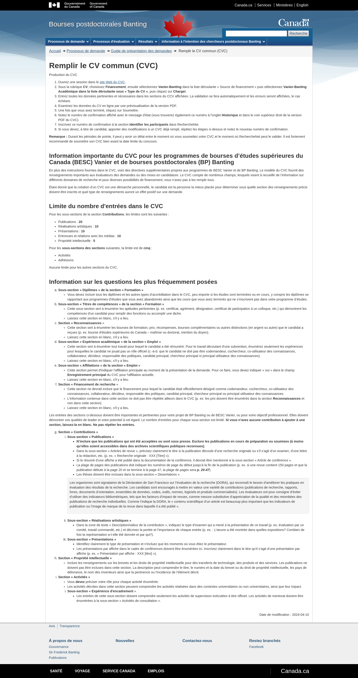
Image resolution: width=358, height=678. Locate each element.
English (302, 5)
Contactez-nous (197, 640)
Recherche (298, 33)
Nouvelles (125, 640)
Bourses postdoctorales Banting (98, 24)
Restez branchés (265, 640)
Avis (52, 626)
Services (264, 5)
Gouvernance (58, 647)
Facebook (256, 647)
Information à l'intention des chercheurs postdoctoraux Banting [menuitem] (213, 41)
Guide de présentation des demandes (141, 51)
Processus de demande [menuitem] (68, 41)
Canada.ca (243, 5)
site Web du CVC (112, 82)
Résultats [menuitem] (147, 41)
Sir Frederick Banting (64, 652)
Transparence (70, 626)
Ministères (284, 5)
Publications (58, 658)
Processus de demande (86, 51)
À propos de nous (65, 640)
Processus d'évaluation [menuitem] (113, 41)
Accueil (55, 51)
